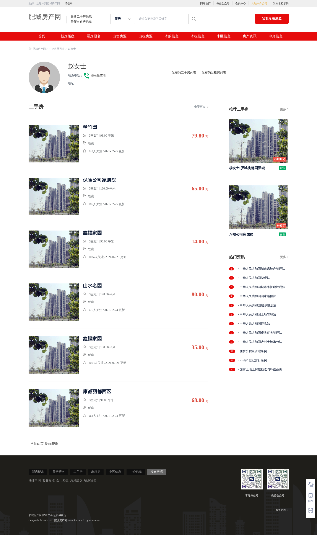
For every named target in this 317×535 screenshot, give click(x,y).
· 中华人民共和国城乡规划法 (257, 305)
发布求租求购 (281, 3)
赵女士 (77, 66)
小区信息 (224, 36)
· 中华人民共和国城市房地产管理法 (261, 268)
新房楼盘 (68, 36)
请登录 (69, 3)
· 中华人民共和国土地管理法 (257, 314)
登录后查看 (98, 75)
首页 (42, 36)
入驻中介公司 (259, 3)
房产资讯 (250, 36)
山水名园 (92, 285)
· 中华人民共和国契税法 (254, 278)
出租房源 (146, 36)
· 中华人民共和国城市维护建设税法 (261, 287)
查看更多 (201, 106)
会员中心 (240, 3)
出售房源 (120, 36)
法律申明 (35, 480)
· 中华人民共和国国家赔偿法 (257, 296)
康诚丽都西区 (97, 391)
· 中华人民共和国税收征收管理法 (260, 332)
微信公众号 (222, 3)
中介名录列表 (57, 48)
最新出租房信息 (81, 21)
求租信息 (198, 36)
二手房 (78, 471)
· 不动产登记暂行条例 (252, 360)
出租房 (95, 471)
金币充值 (62, 480)
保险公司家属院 (99, 180)
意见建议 (76, 480)
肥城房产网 (45, 16)
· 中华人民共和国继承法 (254, 323)
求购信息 (172, 36)
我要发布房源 (271, 18)
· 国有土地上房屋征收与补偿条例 (260, 369)
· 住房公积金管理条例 (252, 351)
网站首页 (205, 3)
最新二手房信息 (81, 16)
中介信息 (276, 36)
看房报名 (94, 36)
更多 (283, 109)
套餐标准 (48, 480)
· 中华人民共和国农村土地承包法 (260, 342)
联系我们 (90, 480)
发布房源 (157, 471)
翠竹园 (90, 127)
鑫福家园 (92, 233)
